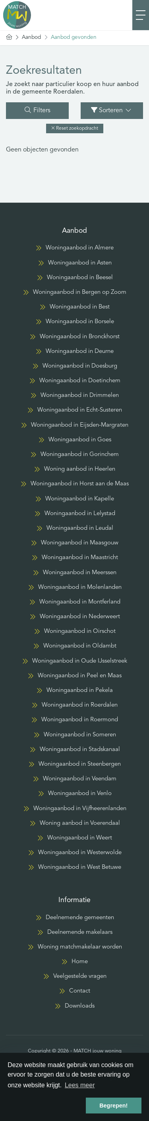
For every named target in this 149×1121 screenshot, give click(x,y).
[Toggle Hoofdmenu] (140, 15)
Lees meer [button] (80, 1085)
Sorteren (111, 110)
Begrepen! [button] (113, 1105)
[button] (74, 128)
